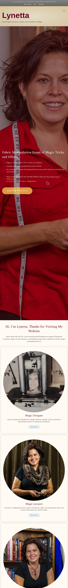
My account (27, 4)
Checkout (41, 4)
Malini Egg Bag (12, 179)
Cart (34, 4)
